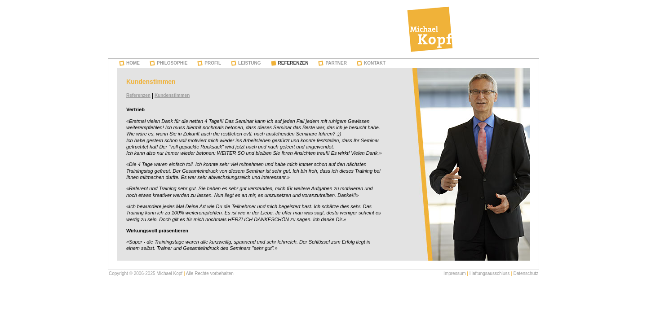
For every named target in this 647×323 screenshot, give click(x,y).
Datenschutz (525, 273)
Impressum (454, 273)
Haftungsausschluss (490, 273)
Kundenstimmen (172, 95)
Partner (336, 63)
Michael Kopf (169, 273)
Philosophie (172, 63)
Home (133, 63)
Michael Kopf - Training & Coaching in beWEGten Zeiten (430, 29)
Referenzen (293, 63)
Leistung (249, 63)
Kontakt (375, 63)
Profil (212, 63)
